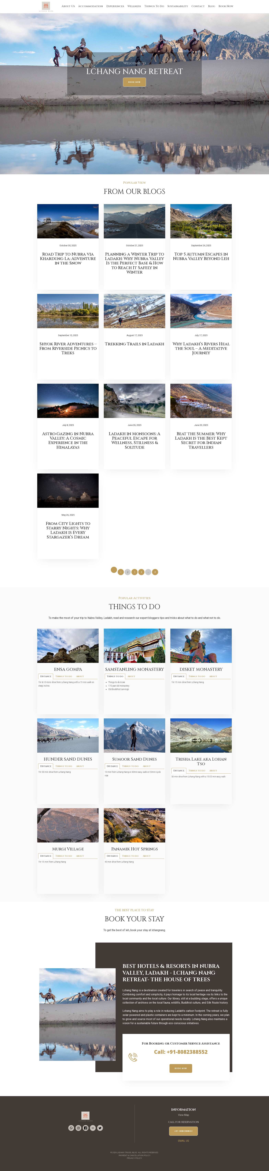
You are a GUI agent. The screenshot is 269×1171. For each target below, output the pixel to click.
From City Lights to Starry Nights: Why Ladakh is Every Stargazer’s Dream (68, 530)
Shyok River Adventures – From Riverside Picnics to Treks (68, 348)
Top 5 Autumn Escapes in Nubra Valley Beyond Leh (201, 257)
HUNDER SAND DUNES (68, 759)
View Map (183, 1115)
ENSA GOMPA (68, 669)
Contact (198, 6)
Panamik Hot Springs (134, 849)
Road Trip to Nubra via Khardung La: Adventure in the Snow (68, 259)
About (80, 676)
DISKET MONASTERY (201, 669)
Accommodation (90, 6)
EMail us (183, 1140)
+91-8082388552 (183, 1131)
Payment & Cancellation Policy (134, 1155)
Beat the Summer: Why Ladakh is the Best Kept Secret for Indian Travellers (201, 440)
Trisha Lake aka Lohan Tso (201, 762)
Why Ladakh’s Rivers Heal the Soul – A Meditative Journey (201, 348)
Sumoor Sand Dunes (134, 759)
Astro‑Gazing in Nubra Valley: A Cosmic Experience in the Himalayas (68, 440)
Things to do (63, 676)
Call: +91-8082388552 (181, 1051)
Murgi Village (68, 849)
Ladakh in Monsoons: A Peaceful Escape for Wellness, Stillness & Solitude (134, 440)
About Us (68, 6)
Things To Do (154, 6)
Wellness (134, 6)
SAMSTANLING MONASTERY (134, 669)
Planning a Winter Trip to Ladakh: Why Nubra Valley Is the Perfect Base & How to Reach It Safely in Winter (134, 263)
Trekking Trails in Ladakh (134, 344)
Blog (211, 6)
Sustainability (177, 6)
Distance (45, 676)
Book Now (226, 6)
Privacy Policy (134, 1158)
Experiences (115, 6)
